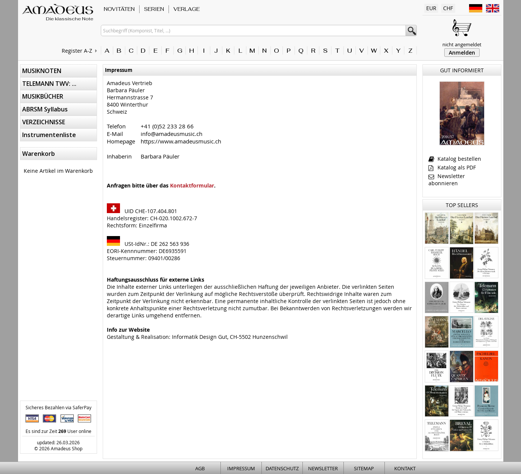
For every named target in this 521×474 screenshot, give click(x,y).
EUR (431, 8)
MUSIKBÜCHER (42, 96)
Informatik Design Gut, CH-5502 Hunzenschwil (230, 336)
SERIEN (154, 9)
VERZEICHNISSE (43, 122)
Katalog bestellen (454, 158)
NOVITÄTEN (119, 9)
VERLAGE (186, 9)
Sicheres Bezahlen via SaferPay (58, 407)
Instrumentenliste (49, 135)
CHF (448, 8)
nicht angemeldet (462, 44)
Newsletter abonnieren (446, 179)
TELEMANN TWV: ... (49, 83)
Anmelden (462, 52)
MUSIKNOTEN (41, 71)
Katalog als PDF (452, 167)
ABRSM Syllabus (45, 109)
